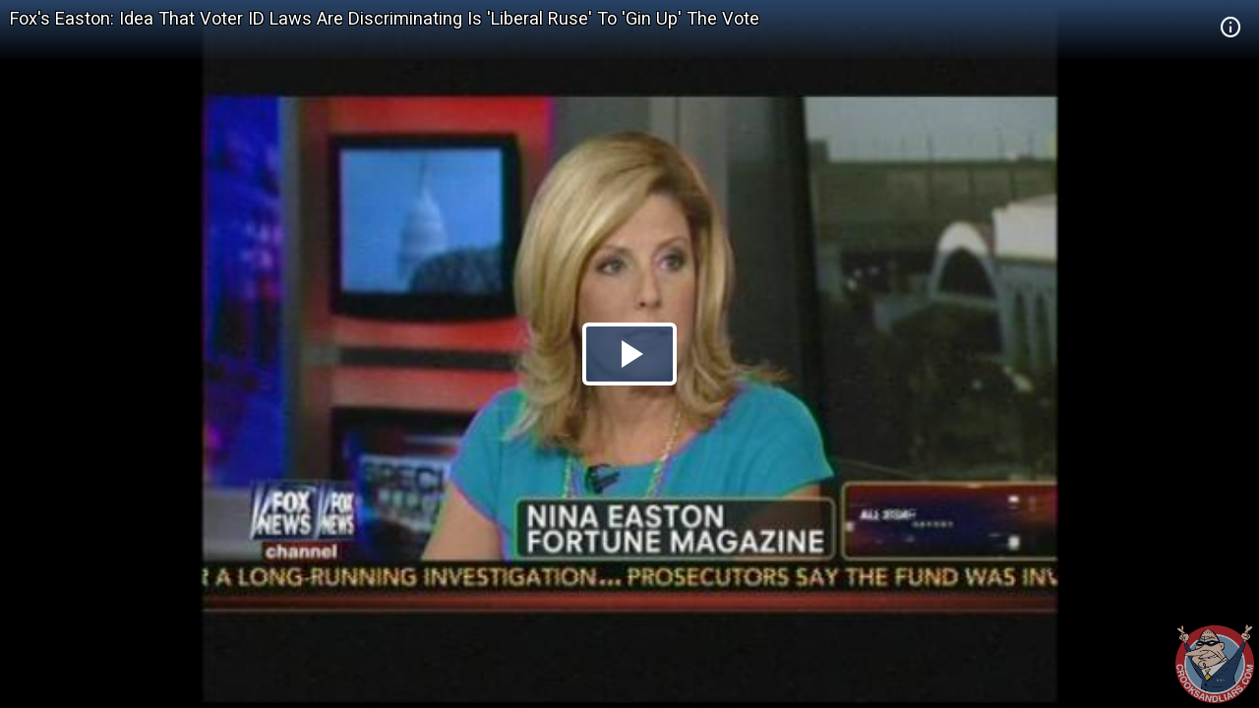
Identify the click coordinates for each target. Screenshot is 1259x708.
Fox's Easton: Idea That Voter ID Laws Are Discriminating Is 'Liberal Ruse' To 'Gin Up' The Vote (384, 18)
